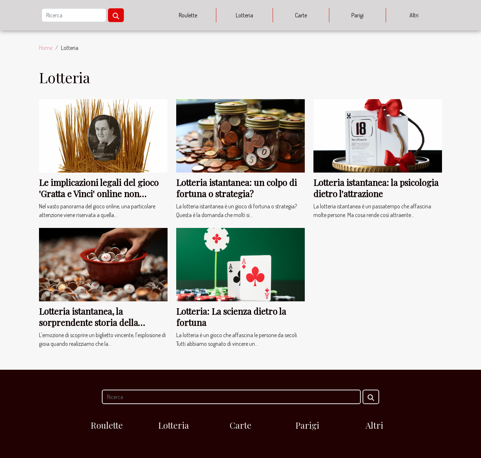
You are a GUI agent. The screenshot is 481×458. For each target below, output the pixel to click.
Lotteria (244, 15)
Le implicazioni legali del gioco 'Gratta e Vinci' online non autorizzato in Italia (99, 193)
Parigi (357, 15)
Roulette (188, 15)
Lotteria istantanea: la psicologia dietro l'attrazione (375, 188)
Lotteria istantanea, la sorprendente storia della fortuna (88, 322)
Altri (414, 15)
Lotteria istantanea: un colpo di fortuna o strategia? (236, 188)
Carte (301, 15)
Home (45, 47)
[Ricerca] (74, 15)
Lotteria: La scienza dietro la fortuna (231, 316)
